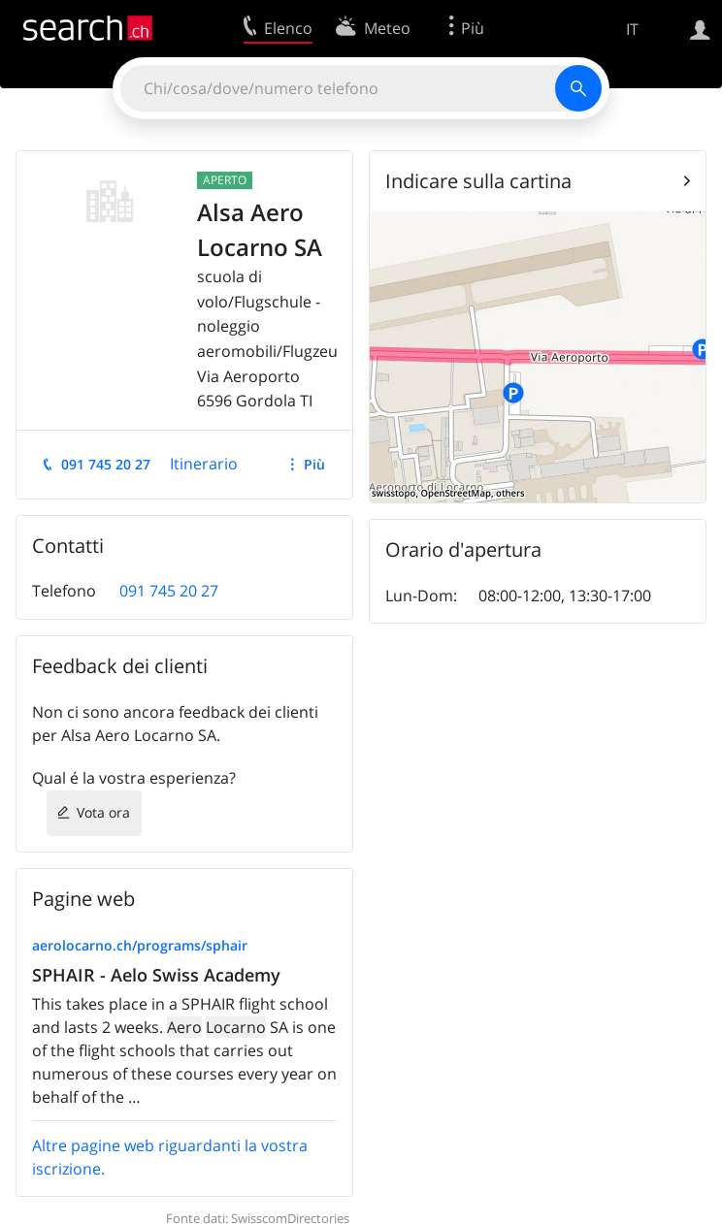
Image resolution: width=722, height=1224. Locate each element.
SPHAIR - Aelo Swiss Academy (156, 974)
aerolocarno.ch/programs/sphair (139, 945)
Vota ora (103, 812)
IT (632, 29)
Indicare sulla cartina (478, 181)
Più (314, 464)
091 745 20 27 (105, 464)
